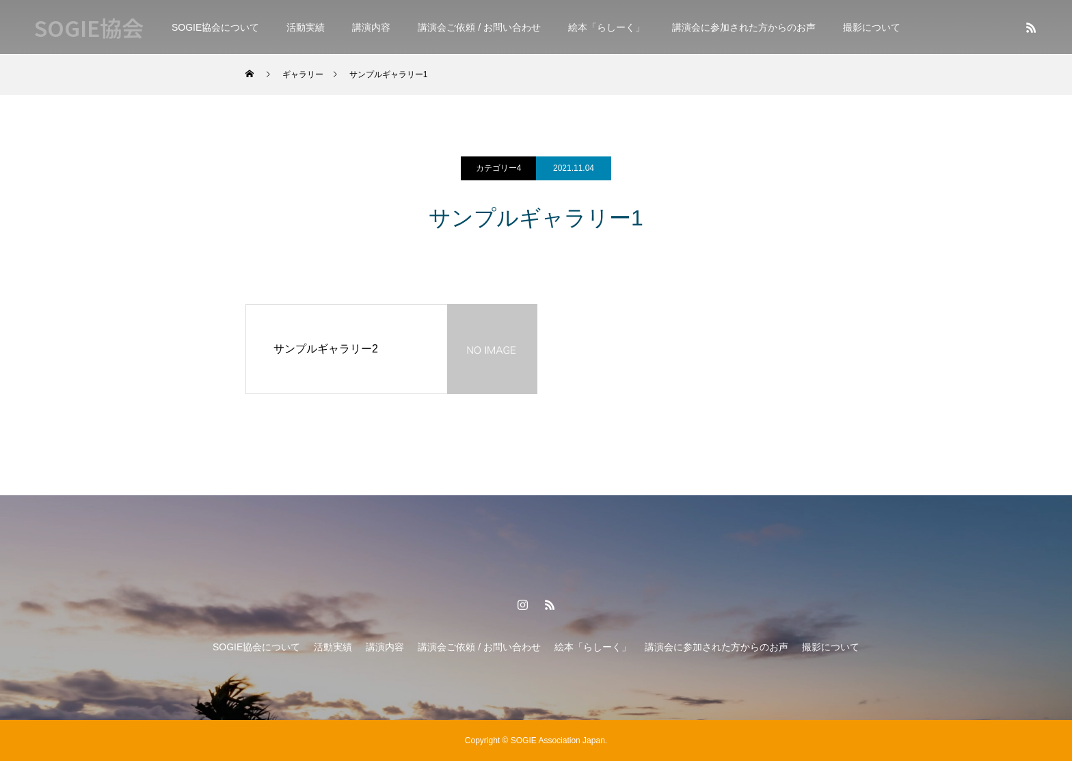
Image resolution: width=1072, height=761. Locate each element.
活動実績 (305, 27)
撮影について (871, 27)
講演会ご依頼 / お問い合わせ (479, 27)
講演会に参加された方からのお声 (744, 27)
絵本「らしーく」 (606, 27)
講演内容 (371, 27)
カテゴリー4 (499, 168)
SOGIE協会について (215, 27)
